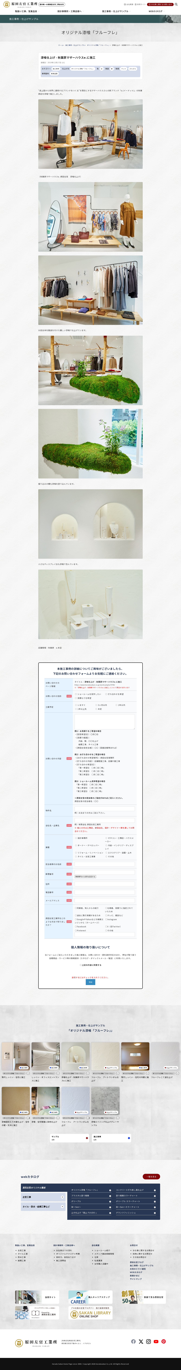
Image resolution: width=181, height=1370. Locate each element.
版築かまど (135, 1275)
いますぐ (80, 705)
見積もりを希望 (83, 698)
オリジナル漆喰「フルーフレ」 (98, 45)
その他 (110, 856)
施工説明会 (61, 1260)
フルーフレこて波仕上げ (162, 1077)
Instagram (111, 919)
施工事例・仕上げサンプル (75, 45)
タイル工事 (23, 1253)
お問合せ (134, 1245)
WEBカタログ (136, 1272)
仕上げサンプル (112, 1068)
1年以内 (120, 705)
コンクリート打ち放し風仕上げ (130, 1189)
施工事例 (56, 69)
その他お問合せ (140, 1257)
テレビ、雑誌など (114, 915)
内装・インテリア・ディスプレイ (119, 847)
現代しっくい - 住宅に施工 (13, 1077)
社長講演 (98, 1260)
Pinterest (80, 930)
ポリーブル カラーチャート (128, 1201)
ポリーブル (76, 1201)
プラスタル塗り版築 (80, 1195)
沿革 (96, 1257)
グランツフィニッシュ (126, 1212)
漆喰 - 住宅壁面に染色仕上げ (44, 1121)
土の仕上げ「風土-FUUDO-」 (84, 1212)
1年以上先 (81, 709)
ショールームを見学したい (88, 694)
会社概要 (96, 1245)
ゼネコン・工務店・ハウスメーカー (119, 840)
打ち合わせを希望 (114, 694)
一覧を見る (151, 1176)
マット (123, 69)
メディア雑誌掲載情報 (104, 1253)
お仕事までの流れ (64, 1250)
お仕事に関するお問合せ (143, 1250)
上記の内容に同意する (91, 965)
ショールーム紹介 (102, 1250)
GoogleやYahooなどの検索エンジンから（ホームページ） (89, 921)
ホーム (60, 45)
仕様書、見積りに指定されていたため (119, 910)
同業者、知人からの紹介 (87, 908)
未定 (98, 709)
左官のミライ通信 (138, 1268)
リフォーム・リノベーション (89, 852)
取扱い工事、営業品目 (25, 1245)
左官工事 (22, 1250)
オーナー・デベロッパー (87, 845)
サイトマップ (136, 1279)
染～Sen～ (76, 1207)
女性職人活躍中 (101, 1263)
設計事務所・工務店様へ (64, 1245)
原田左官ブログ (137, 1262)
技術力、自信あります (66, 1257)
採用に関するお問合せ (142, 1253)
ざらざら (132, 69)
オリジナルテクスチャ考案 (68, 1253)
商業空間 (54, 73)
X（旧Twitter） (113, 926)
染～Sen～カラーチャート (127, 1207)
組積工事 (22, 1260)
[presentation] (62, 971)
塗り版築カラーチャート (127, 1195)
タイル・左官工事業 (85, 856)
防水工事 (22, 1257)
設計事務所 (81, 838)
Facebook (80, 926)
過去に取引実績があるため (88, 915)
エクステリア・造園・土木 (119, 852)
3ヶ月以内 (101, 705)
